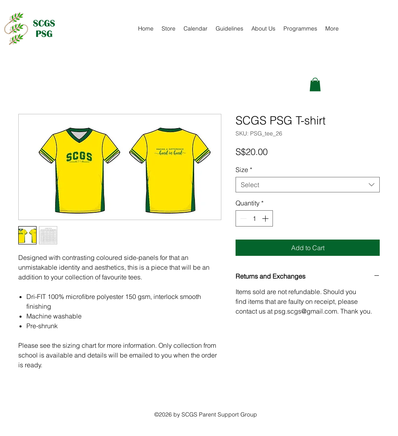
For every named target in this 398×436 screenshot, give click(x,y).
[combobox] (308, 184)
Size (244, 170)
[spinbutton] (254, 218)
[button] (315, 84)
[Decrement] (242, 218)
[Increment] (266, 218)
